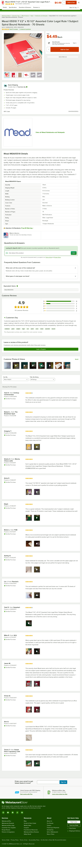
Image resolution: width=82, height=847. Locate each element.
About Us (49, 821)
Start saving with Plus (26, 794)
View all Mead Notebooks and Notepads (50, 132)
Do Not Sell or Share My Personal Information (53, 840)
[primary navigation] (5, 3)
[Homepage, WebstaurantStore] (41, 3)
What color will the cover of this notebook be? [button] (20, 268)
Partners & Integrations (8, 832)
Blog (25, 821)
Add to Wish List (63, 57)
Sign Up (63, 782)
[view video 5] (41, 365)
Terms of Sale (5, 840)
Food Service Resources (31, 829)
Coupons (26, 827)
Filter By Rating (34, 377)
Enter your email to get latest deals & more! (24, 782)
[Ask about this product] (41, 253)
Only (48, 33)
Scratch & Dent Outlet (30, 823)
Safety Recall (27, 834)
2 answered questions (25, 29)
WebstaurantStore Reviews (31, 832)
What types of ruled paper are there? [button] (17, 276)
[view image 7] (58, 365)
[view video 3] (24, 365)
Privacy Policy (57, 257)
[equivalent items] (17, 286)
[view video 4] (33, 365)
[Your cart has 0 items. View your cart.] (77, 3)
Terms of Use (49, 257)
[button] (7, 75)
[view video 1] (28, 623)
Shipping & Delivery (73, 831)
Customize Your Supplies (9, 827)
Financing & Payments (53, 827)
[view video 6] (50, 365)
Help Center (73, 822)
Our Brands (50, 823)
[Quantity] (49, 49)
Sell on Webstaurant (52, 832)
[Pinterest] (22, 812)
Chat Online (71, 828)
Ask (74, 253)
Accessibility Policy (34, 840)
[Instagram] (3, 812)
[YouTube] (8, 812)
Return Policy (50, 834)
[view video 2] (16, 365)
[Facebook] (12, 812)
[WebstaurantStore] (24, 802)
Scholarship (50, 829)
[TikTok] (17, 812)
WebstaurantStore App (8, 825)
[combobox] (41, 8)
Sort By (5, 377)
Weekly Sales (27, 825)
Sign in (74, 43)
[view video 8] (67, 365)
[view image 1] (7, 365)
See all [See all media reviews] (76, 359)
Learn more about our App (59, 794)
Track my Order (73, 825)
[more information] (27, 87)
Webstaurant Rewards (8, 823)
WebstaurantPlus (6, 821)
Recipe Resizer (6, 829)
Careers (49, 825)
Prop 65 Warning (26, 228)
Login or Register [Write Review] (41, 349)
